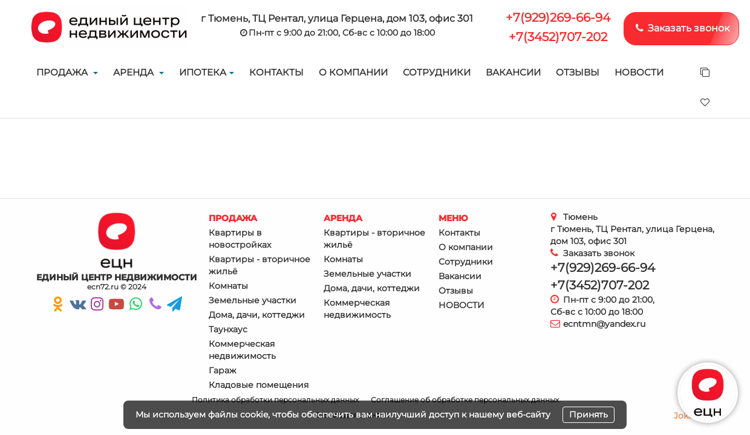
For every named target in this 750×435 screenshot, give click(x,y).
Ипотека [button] (206, 72)
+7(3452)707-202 (558, 37)
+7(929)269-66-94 (558, 17)
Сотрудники (437, 72)
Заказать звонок (681, 28)
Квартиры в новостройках (240, 238)
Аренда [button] (138, 72)
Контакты (276, 72)
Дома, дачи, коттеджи (257, 314)
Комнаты (228, 285)
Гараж (222, 370)
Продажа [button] (67, 72)
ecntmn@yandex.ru (604, 323)
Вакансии (513, 72)
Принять (588, 414)
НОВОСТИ (639, 72)
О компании (353, 72)
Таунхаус (228, 329)
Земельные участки (252, 300)
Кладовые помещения (258, 384)
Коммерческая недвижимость (242, 349)
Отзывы (577, 72)
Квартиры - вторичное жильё (259, 265)
